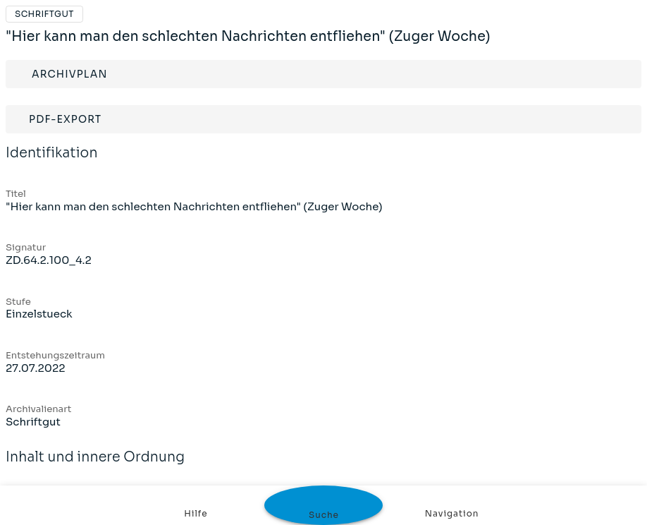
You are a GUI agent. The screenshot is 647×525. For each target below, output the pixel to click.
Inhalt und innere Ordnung (95, 466)
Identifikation (52, 162)
